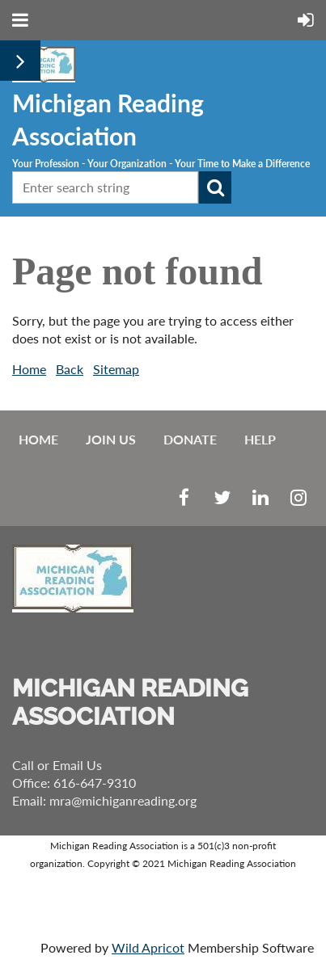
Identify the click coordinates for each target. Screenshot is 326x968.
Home (29, 369)
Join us (111, 439)
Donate (190, 439)
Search (215, 187)
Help (260, 439)
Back (69, 369)
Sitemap (116, 369)
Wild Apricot (148, 947)
